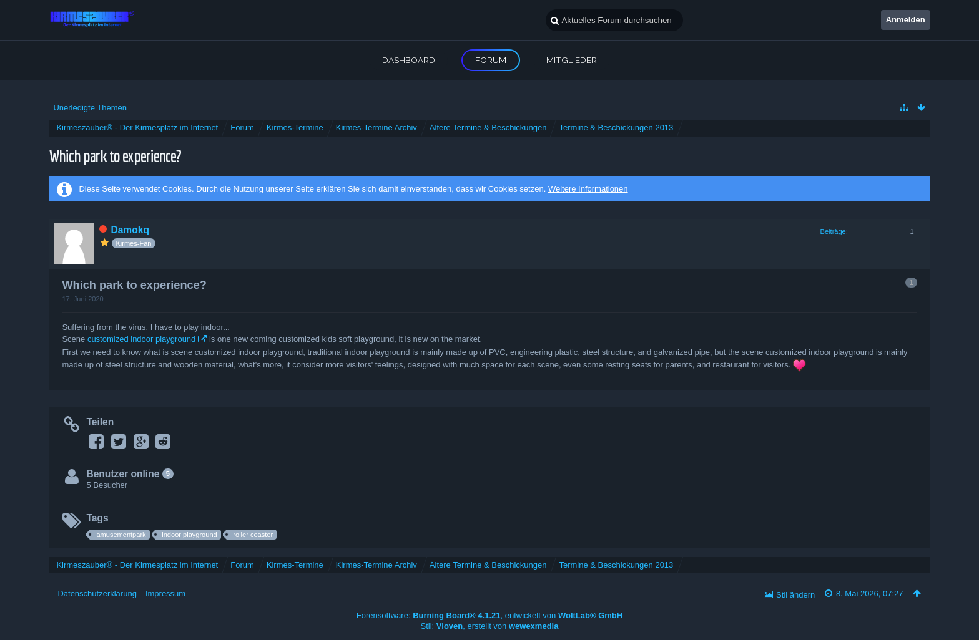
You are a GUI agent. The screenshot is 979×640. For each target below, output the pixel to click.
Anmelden (905, 19)
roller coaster (253, 534)
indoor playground (189, 534)
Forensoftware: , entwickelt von (489, 615)
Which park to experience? (115, 155)
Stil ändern (795, 594)
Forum (490, 60)
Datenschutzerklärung (96, 593)
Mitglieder (571, 60)
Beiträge (833, 231)
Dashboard (408, 60)
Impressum (165, 593)
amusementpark (120, 534)
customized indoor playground (141, 339)
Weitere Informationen (588, 188)
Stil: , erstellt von (490, 626)
